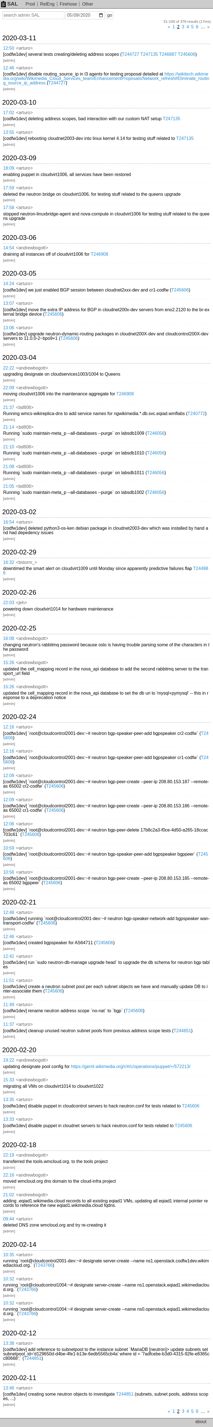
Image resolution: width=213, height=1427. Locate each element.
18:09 (8, 168)
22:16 (8, 1175)
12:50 (8, 48)
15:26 (8, 662)
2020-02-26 (19, 592)
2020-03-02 (19, 512)
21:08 (8, 466)
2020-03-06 (19, 237)
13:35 (8, 1099)
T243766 (44, 1265)
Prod (30, 4)
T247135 (149, 54)
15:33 (8, 1079)
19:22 (8, 1060)
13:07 (8, 303)
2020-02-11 (19, 1378)
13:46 (8, 1388)
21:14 (8, 427)
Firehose (68, 4)
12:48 (8, 912)
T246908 (99, 254)
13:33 (8, 1119)
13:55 (8, 132)
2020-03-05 (19, 273)
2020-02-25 (19, 628)
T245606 (186, 54)
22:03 (8, 602)
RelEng (47, 4)
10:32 (8, 1279)
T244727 (130, 54)
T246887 (168, 54)
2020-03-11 (19, 38)
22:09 (8, 387)
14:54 (8, 247)
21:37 (8, 407)
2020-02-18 (19, 1145)
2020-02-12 (19, 1333)
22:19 (8, 1155)
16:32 (8, 562)
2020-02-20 (19, 1050)
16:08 (8, 638)
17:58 (8, 207)
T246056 (155, 433)
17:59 (8, 187)
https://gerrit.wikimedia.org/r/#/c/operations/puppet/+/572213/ (131, 1066)
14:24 (8, 283)
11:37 (8, 1024)
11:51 (8, 980)
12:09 (8, 775)
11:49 (8, 1004)
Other (87, 4)
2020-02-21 (19, 902)
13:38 (8, 1343)
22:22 (8, 368)
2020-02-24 (19, 717)
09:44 (8, 1219)
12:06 (8, 823)
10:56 (8, 872)
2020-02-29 (19, 552)
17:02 (8, 112)
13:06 (8, 327)
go (109, 15)
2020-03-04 (19, 357)
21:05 (8, 486)
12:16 (8, 727)
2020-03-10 (19, 102)
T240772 (196, 413)
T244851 (182, 1030)
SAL (9, 4)
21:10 (8, 446)
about (200, 1421)
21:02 (8, 1194)
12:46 (8, 68)
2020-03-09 (19, 158)
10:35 (8, 1254)
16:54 (8, 522)
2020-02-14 (19, 1244)
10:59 (8, 848)
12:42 (8, 956)
